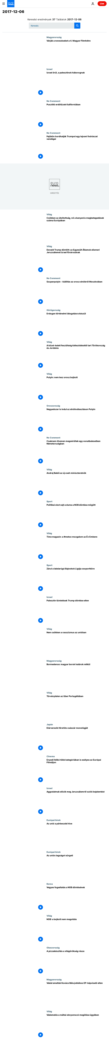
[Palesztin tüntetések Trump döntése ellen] (77, 611)
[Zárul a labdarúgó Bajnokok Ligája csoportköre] (77, 579)
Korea (50, 884)
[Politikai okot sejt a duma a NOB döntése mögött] (77, 516)
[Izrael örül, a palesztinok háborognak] (77, 83)
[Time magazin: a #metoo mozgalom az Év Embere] (77, 548)
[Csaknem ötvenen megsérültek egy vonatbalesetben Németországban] (77, 452)
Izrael (49, 69)
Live (102, 3)
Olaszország (53, 947)
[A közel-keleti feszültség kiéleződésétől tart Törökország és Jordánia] (77, 356)
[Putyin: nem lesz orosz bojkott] (77, 388)
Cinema (51, 756)
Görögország (53, 310)
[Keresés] (54, 26)
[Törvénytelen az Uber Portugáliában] (77, 707)
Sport (49, 501)
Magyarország (54, 37)
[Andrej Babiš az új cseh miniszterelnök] (77, 484)
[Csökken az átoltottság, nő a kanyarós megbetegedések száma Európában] (77, 229)
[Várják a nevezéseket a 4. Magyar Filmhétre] (77, 52)
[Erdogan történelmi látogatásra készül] (77, 324)
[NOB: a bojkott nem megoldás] (77, 930)
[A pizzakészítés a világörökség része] (77, 962)
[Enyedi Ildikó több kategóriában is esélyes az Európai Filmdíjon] (77, 771)
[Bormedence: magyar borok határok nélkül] (77, 675)
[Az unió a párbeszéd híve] (77, 834)
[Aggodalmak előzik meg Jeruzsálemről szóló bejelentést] (77, 803)
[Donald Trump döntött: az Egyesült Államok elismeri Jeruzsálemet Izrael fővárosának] (77, 261)
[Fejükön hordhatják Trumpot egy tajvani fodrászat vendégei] (77, 147)
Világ (49, 214)
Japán (50, 724)
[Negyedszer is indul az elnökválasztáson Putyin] (77, 420)
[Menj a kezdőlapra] (10, 3)
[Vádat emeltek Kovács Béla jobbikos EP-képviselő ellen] (77, 994)
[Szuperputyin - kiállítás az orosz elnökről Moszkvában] (77, 293)
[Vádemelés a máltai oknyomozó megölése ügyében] (77, 1026)
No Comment (53, 101)
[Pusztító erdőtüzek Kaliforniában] (77, 115)
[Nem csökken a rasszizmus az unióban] (77, 643)
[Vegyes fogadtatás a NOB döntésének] (77, 898)
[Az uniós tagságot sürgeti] (77, 866)
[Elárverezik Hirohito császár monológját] (77, 739)
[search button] (77, 26)
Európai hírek (54, 820)
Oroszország (53, 405)
